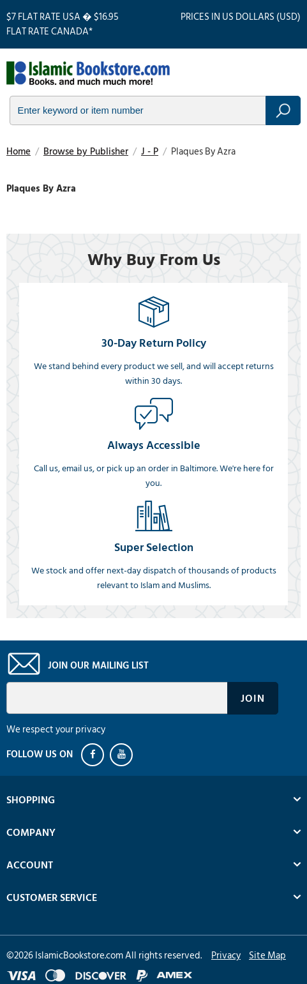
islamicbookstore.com (88, 74)
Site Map (267, 955)
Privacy (226, 955)
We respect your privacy (55, 729)
